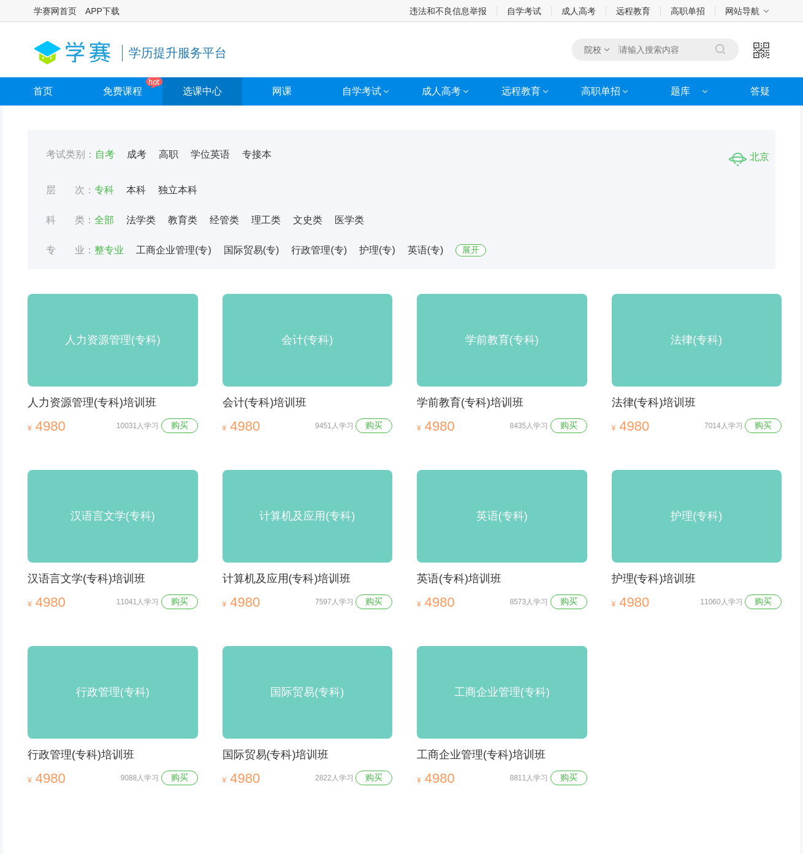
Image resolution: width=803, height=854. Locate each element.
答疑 (760, 91)
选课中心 (202, 91)
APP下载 (102, 11)
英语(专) (426, 250)
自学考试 (524, 11)
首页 (43, 91)
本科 (136, 190)
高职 (168, 154)
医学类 (349, 220)
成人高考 (578, 11)
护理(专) (377, 250)
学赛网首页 (55, 11)
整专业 (109, 250)
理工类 (266, 220)
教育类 (182, 220)
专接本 (257, 154)
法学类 (141, 220)
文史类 (307, 220)
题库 (680, 91)
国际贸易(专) (252, 250)
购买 (179, 425)
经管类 (224, 220)
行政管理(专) (319, 250)
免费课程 (122, 91)
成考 (137, 154)
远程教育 (633, 11)
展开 (470, 250)
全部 (104, 220)
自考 (105, 154)
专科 (104, 190)
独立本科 (177, 190)
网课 (282, 91)
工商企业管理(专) (173, 250)
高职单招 (688, 11)
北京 (749, 157)
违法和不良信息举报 (448, 11)
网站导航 (742, 11)
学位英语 (210, 154)
